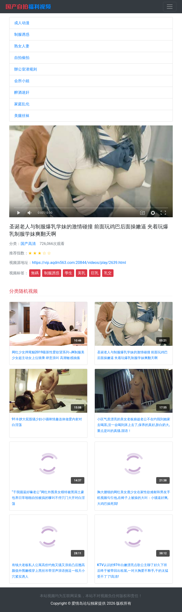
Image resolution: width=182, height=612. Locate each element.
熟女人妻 (21, 46)
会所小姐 (21, 81)
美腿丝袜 (21, 115)
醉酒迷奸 (21, 92)
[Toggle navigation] (169, 6)
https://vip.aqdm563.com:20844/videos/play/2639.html (79, 262)
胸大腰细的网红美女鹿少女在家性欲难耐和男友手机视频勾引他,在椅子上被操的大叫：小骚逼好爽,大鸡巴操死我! (133, 498)
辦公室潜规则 (25, 69)
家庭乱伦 (21, 104)
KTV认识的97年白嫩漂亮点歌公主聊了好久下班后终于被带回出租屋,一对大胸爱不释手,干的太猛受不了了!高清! (132, 571)
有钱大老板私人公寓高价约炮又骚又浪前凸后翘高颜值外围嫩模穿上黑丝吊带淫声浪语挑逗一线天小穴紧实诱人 (48, 571)
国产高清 (28, 243)
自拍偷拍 (21, 57)
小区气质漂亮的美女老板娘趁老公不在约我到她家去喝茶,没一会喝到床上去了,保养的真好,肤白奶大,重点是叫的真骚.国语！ (133, 425)
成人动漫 (21, 23)
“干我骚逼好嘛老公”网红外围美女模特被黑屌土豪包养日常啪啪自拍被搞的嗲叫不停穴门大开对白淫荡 (48, 498)
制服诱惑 (21, 34)
